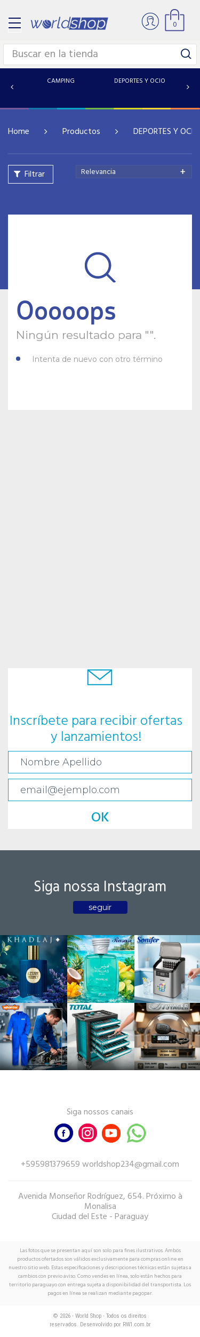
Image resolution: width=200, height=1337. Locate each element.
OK (100, 818)
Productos (81, 132)
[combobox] (134, 171)
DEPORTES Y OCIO (166, 132)
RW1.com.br (137, 1324)
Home (18, 132)
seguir (100, 907)
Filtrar (35, 174)
